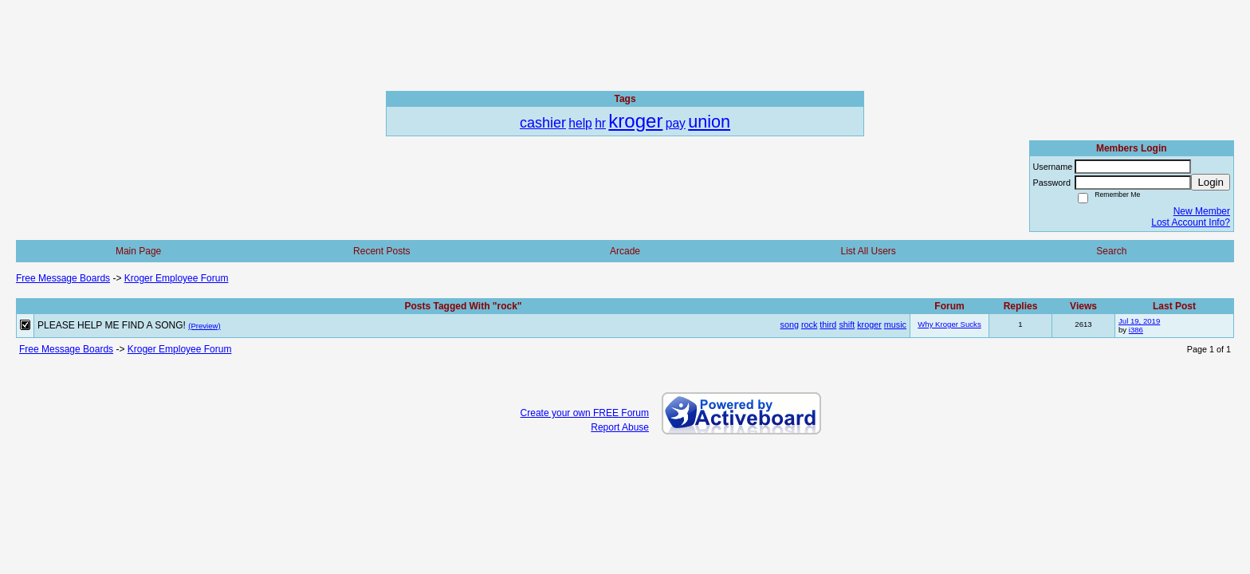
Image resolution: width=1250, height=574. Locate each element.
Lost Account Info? (1190, 222)
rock (809, 324)
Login (1210, 182)
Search (1111, 251)
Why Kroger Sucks (949, 324)
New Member (1201, 211)
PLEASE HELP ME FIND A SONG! (111, 325)
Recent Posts (381, 251)
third (828, 324)
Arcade (625, 251)
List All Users (867, 251)
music (895, 324)
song (789, 324)
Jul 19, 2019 (1139, 320)
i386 (1136, 329)
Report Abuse (620, 427)
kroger (869, 324)
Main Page (138, 251)
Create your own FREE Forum (585, 413)
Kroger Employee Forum (176, 278)
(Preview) (204, 325)
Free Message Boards (63, 278)
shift (847, 324)
